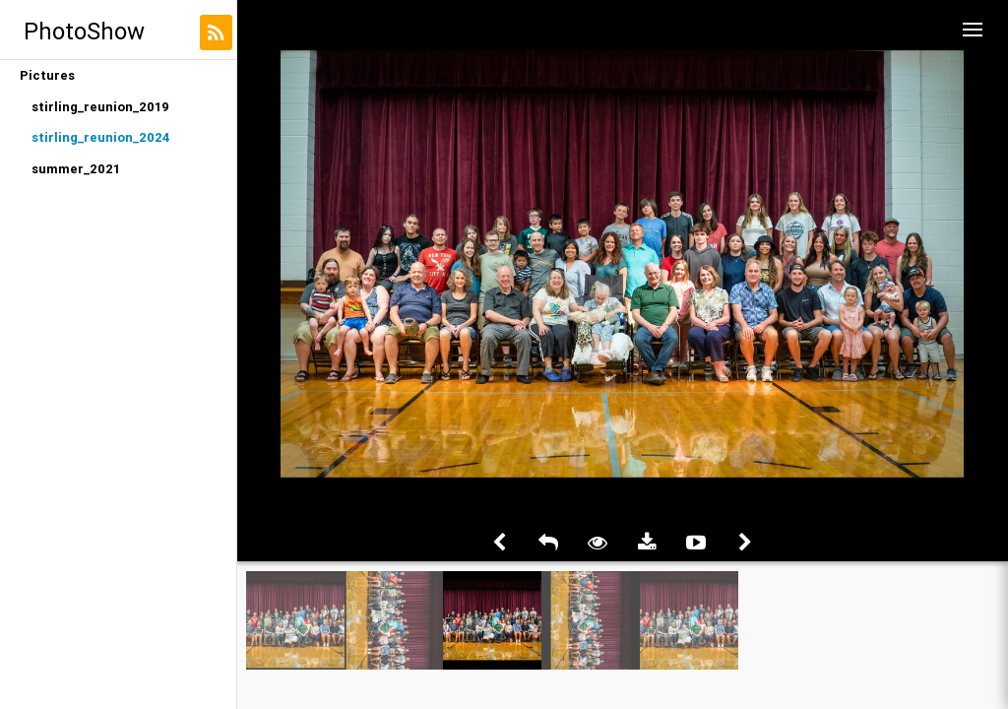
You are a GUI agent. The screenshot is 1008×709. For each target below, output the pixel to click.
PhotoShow (84, 31)
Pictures (47, 75)
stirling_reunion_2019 (100, 106)
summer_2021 (76, 169)
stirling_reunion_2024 (101, 137)
